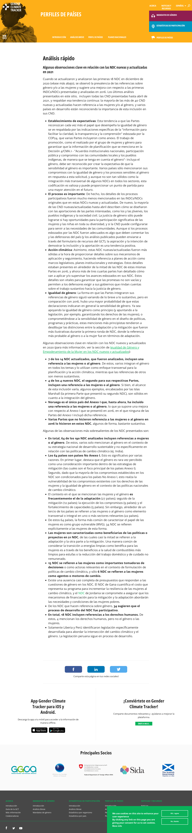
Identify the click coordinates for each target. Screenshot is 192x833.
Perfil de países (95, 37)
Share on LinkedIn (96, 669)
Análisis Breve (77, 37)
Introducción (59, 37)
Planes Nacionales (117, 37)
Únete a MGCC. (144, 723)
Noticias (144, 805)
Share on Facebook (73, 669)
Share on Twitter (118, 669)
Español (180, 5)
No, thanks (175, 822)
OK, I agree (174, 814)
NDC (81, 593)
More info (117, 827)
